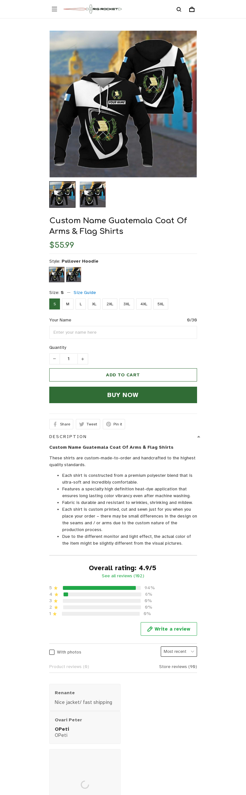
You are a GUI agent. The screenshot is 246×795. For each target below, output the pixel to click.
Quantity (57, 347)
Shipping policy (19, 735)
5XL (161, 304)
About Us (13, 644)
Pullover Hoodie (80, 261)
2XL (110, 304)
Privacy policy (17, 715)
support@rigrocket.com (27, 615)
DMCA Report (107, 773)
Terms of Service (21, 745)
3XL (126, 304)
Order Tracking (19, 684)
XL (94, 304)
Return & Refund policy (27, 725)
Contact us (15, 654)
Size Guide (85, 292)
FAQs (9, 674)
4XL (143, 304)
